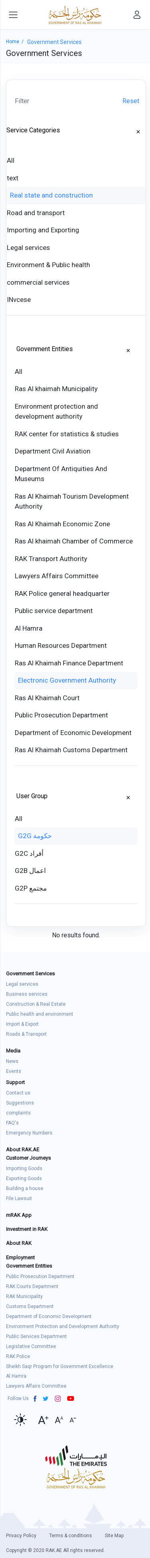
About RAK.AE (22, 1150)
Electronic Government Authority (67, 680)
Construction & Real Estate (36, 1004)
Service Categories (33, 130)
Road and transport (36, 213)
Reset (130, 101)
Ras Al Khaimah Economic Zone (62, 524)
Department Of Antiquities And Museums (61, 474)
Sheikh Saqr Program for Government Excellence (59, 1366)
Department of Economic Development (73, 733)
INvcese (19, 300)
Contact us (18, 1093)
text (12, 178)
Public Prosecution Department (61, 715)
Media (13, 1051)
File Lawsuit (19, 1198)
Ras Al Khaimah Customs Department (71, 750)
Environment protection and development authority (56, 411)
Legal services (28, 248)
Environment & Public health (48, 265)
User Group (32, 796)
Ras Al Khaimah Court (47, 698)
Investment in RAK (27, 1229)
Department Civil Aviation (52, 451)
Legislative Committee (31, 1346)
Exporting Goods (24, 1178)
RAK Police (18, 1356)
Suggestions (20, 1103)
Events (13, 1071)
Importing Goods (24, 1168)
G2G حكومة (35, 836)
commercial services (38, 282)
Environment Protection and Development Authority (62, 1326)
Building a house (24, 1188)
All (10, 160)
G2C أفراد (29, 853)
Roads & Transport (26, 1034)
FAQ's (12, 1123)
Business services (27, 994)
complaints (18, 1113)
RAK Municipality (24, 1296)
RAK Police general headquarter (62, 593)
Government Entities (44, 349)
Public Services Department (36, 1336)
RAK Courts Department (32, 1286)
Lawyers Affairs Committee (56, 576)
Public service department (54, 611)
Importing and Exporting (43, 230)
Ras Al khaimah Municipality (56, 389)
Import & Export (22, 1024)
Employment (20, 1257)
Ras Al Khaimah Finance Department (69, 663)
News (12, 1061)
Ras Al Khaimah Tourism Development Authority (72, 501)
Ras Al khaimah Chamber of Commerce (74, 541)
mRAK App (19, 1215)
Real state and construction (51, 195)
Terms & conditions (70, 1535)
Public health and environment (39, 1014)
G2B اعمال (30, 871)
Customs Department (30, 1306)
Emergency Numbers (29, 1133)
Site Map (114, 1535)
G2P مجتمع (31, 888)
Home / (16, 41)
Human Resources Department (61, 645)
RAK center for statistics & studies (67, 434)
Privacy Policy (21, 1535)
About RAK (19, 1243)
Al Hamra (28, 628)
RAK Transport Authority (51, 559)
